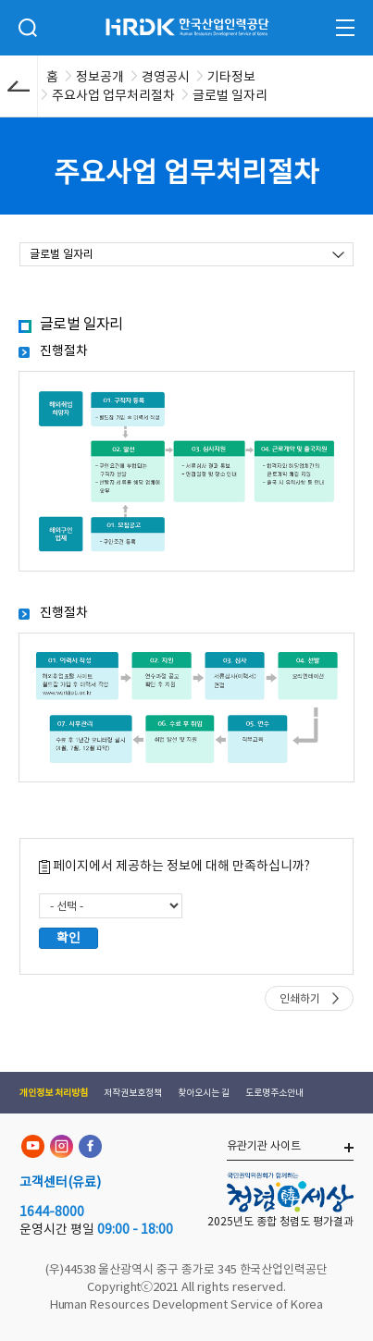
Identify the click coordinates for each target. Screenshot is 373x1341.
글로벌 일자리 (61, 254)
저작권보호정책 (133, 1093)
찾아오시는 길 (204, 1093)
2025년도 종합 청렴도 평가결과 (280, 1221)
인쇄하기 (300, 998)
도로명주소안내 (274, 1093)
